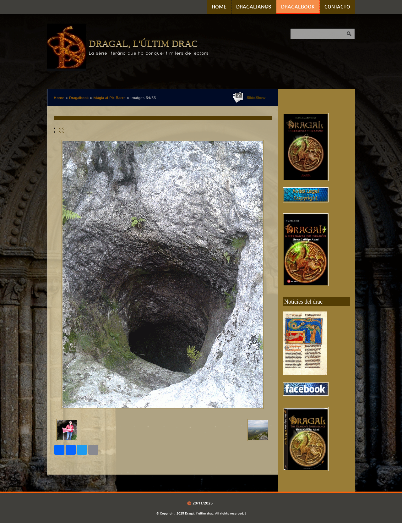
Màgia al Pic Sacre (109, 97)
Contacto (337, 7)
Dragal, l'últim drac (143, 43)
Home (219, 7)
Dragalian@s (253, 7)
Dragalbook (298, 7)
